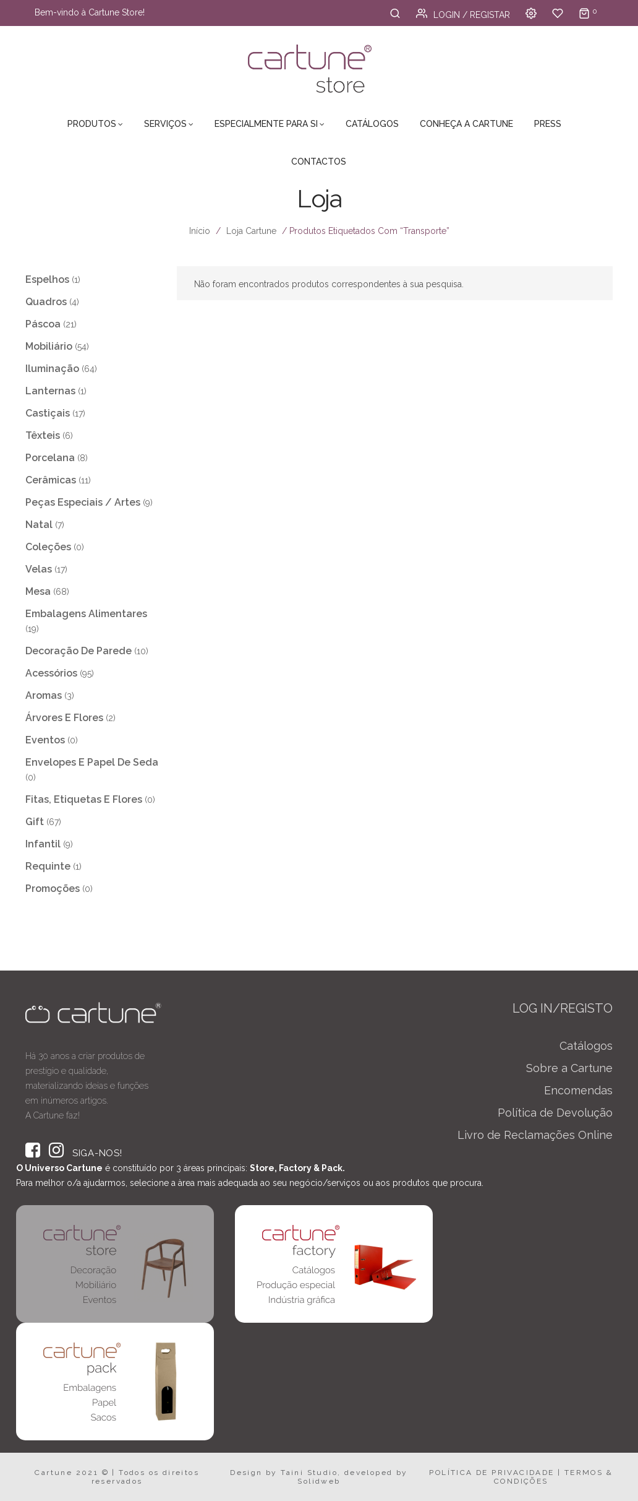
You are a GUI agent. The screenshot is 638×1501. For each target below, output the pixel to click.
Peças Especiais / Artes (82, 502)
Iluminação (52, 368)
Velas (38, 569)
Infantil (43, 844)
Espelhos (47, 279)
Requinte (47, 866)
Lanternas (50, 391)
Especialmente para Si (266, 124)
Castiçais (47, 413)
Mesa (38, 591)
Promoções (52, 888)
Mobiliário (48, 346)
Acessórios (51, 673)
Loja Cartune (251, 231)
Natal (39, 524)
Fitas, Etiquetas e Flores (83, 799)
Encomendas (578, 1090)
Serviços (165, 124)
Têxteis (42, 435)
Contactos (318, 162)
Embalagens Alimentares (86, 614)
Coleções (48, 547)
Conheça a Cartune (466, 124)
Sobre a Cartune (569, 1068)
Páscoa (43, 324)
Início (199, 231)
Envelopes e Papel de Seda (91, 762)
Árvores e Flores (64, 718)
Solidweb (318, 1481)
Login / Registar (463, 15)
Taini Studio (309, 1472)
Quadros (46, 302)
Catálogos (372, 124)
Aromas (43, 695)
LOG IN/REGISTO (563, 1008)
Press (547, 124)
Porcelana (50, 458)
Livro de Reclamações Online (535, 1134)
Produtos (91, 124)
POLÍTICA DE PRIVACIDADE (491, 1472)
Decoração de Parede (78, 651)
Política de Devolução (555, 1112)
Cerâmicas (50, 480)
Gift (34, 822)
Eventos (45, 740)
